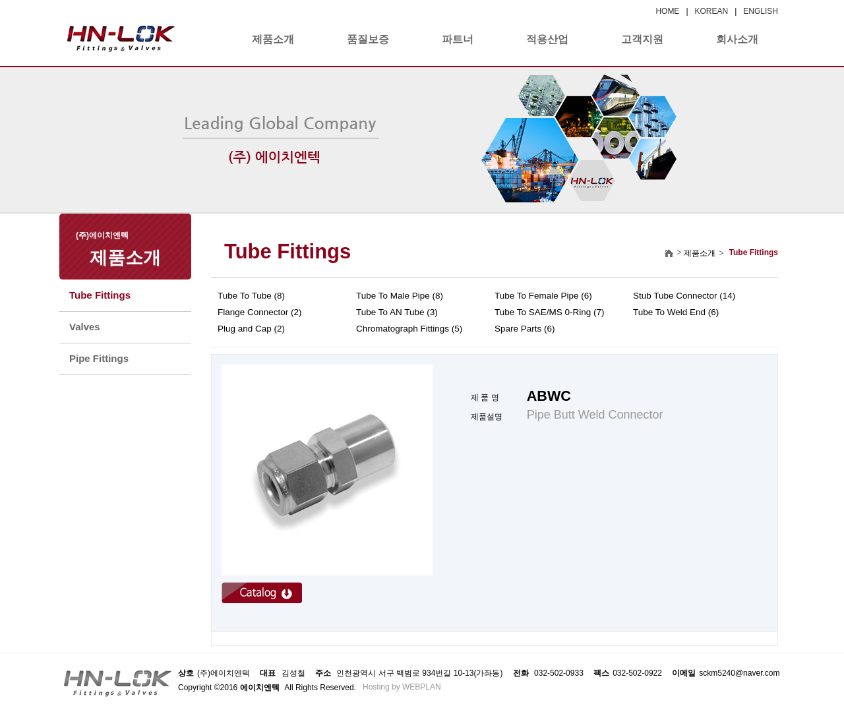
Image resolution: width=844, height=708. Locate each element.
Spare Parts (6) (525, 329)
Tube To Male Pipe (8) (399, 296)
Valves (84, 326)
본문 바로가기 (0, 0)
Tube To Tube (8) (251, 296)
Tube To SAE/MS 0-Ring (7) (550, 312)
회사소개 (737, 39)
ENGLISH (760, 11)
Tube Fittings (100, 295)
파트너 (457, 39)
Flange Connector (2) (260, 312)
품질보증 (368, 39)
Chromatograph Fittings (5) (409, 329)
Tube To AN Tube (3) (397, 312)
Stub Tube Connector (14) (684, 296)
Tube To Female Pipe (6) (543, 296)
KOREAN (712, 11)
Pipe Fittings (99, 358)
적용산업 (547, 39)
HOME (667, 11)
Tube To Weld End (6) (676, 312)
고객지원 (642, 39)
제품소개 (273, 39)
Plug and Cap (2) (251, 329)
